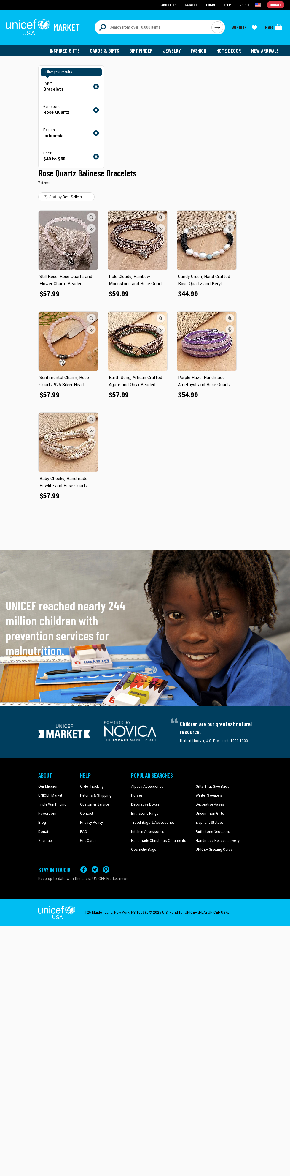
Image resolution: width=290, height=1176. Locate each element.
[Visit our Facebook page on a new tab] (83, 869)
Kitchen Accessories (147, 831)
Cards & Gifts (104, 50)
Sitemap (45, 840)
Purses (137, 795)
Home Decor (228, 50)
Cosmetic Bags (143, 849)
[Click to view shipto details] (250, 4)
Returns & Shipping (95, 795)
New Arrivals (265, 50)
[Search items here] (153, 27)
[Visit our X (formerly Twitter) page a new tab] (94, 869)
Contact (86, 813)
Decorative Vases (210, 804)
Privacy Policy (91, 822)
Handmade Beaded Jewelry (218, 840)
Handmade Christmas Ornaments (158, 840)
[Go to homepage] (43, 27)
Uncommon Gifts (210, 813)
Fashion (198, 50)
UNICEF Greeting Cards (214, 849)
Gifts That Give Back (212, 786)
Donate (44, 831)
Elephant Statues (210, 822)
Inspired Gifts (65, 50)
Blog (42, 822)
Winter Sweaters (209, 795)
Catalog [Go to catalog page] (191, 4)
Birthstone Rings (145, 813)
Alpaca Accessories (147, 786)
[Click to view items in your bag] (274, 27)
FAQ (83, 831)
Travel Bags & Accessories (153, 822)
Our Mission (48, 786)
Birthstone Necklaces (213, 831)
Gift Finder (141, 50)
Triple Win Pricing (52, 804)
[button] (91, 217)
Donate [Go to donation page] (275, 4)
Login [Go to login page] (210, 4)
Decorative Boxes (145, 804)
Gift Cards (88, 840)
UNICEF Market (50, 795)
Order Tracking (92, 786)
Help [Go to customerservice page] (227, 4)
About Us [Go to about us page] (168, 4)
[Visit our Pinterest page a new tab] (106, 869)
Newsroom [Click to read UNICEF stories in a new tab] (47, 813)
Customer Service (94, 804)
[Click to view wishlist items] (244, 27)
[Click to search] (217, 27)
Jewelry (172, 50)
